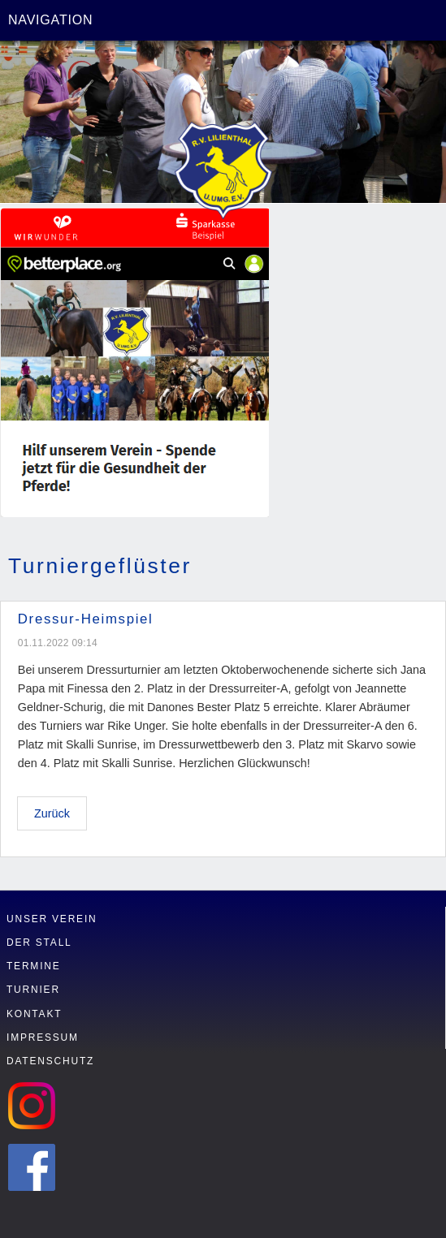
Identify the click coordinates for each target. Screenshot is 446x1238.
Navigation (50, 20)
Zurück (52, 813)
